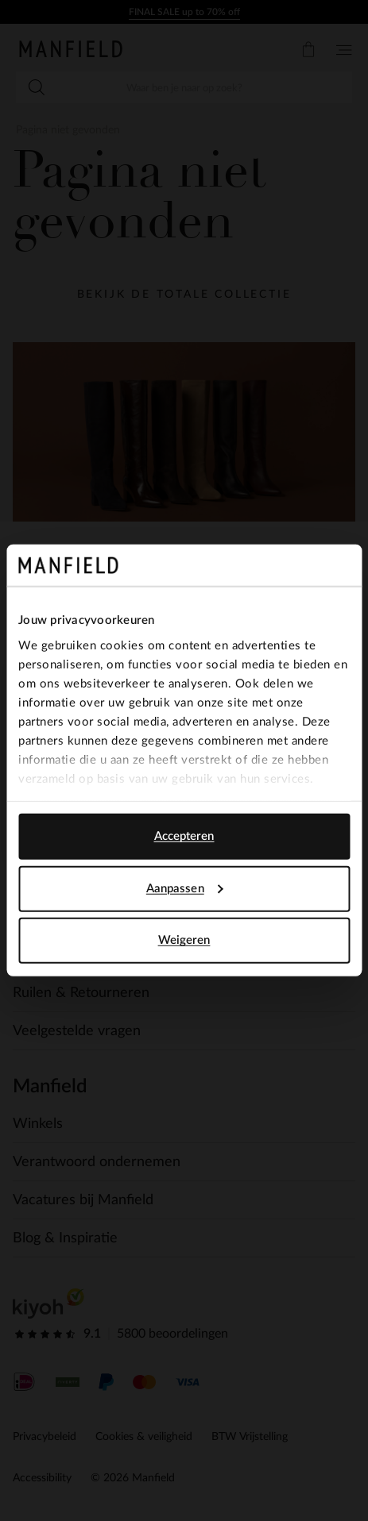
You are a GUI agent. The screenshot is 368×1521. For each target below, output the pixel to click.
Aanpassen (184, 889)
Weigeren (184, 940)
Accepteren (184, 836)
